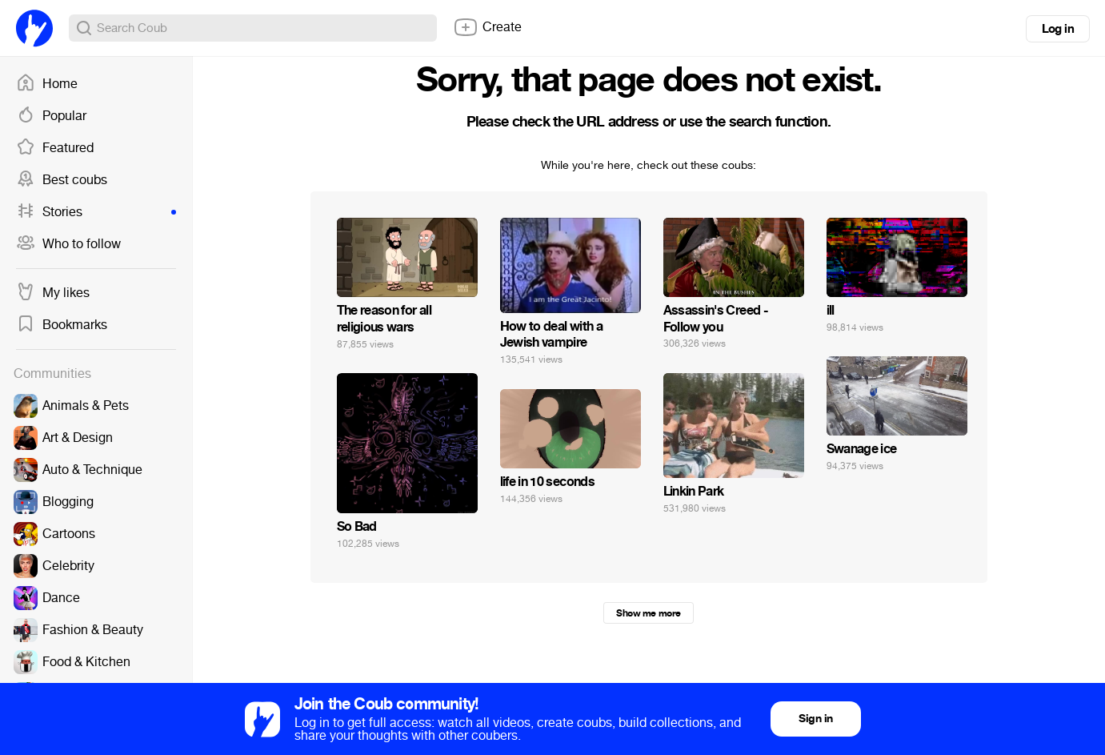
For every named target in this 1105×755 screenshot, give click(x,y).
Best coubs (61, 180)
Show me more (648, 613)
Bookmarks (61, 325)
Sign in (815, 718)
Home (47, 84)
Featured (55, 148)
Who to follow (68, 244)
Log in (1058, 29)
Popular (51, 116)
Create (487, 27)
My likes (53, 293)
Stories (96, 212)
